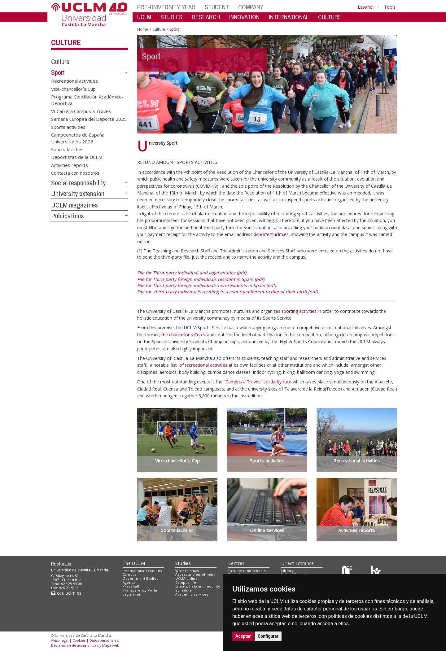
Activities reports (69, 165)
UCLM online (186, 578)
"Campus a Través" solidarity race (258, 382)
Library (287, 570)
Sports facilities (67, 149)
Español (366, 7)
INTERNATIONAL (289, 17)
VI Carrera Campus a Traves (81, 111)
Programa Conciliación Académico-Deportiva (87, 100)
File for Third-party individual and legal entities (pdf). (192, 273)
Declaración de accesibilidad (74, 645)
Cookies (78, 640)
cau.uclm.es (66, 593)
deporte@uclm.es (271, 234)
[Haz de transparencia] (348, 572)
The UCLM (134, 563)
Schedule (183, 590)
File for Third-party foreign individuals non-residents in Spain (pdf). (207, 285)
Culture (66, 42)
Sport (58, 72)
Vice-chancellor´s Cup (73, 88)
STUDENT (217, 7)
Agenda (129, 582)
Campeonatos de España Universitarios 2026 (77, 138)
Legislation (132, 594)
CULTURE (330, 17)
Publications (67, 216)
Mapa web (110, 645)
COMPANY (250, 7)
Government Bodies (140, 578)
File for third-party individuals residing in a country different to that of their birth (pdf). (228, 292)
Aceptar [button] (243, 636)
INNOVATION (244, 17)
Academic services (191, 594)
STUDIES (171, 17)
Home (142, 29)
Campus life (185, 582)
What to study (187, 570)
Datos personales (104, 640)
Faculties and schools (246, 570)
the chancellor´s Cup (182, 335)
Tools (390, 7)
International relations (142, 570)
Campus (130, 574)
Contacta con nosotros (75, 173)
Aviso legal (59, 640)
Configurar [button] (268, 636)
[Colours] (375, 572)
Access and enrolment (195, 574)
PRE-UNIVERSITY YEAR (166, 7)
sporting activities (299, 311)
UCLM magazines (74, 205)
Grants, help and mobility (197, 586)
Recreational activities (74, 81)
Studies (183, 563)
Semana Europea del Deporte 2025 (89, 119)
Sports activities (68, 127)
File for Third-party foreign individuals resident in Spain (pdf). (201, 279)
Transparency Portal (140, 590)
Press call (131, 586)
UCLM (144, 17)
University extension (77, 193)
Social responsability (78, 182)
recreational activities (207, 365)
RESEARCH (206, 17)
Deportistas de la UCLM (76, 157)
